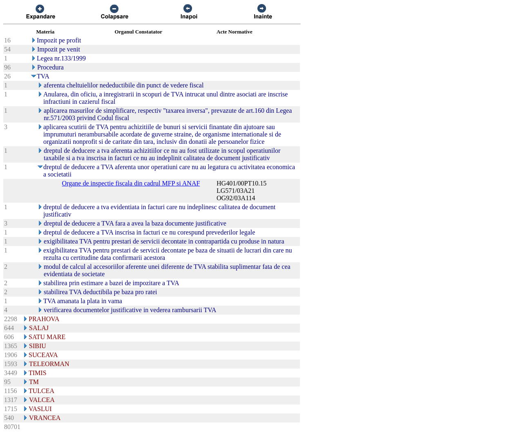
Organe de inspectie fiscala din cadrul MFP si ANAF (131, 183)
